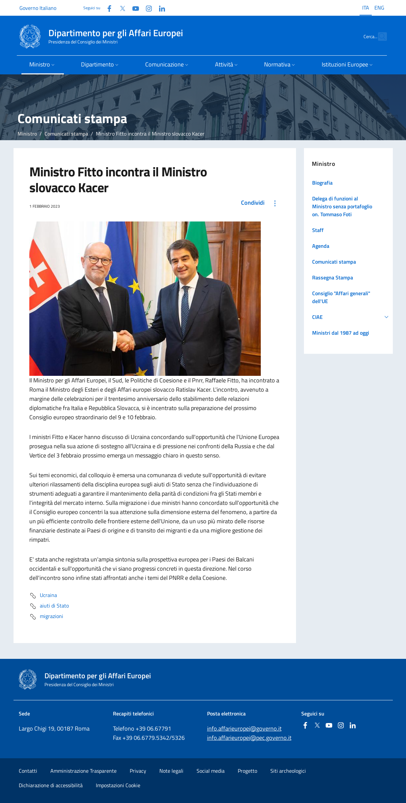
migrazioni (46, 616)
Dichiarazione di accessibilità (51, 785)
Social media (211, 771)
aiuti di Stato (49, 606)
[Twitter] (119, 7)
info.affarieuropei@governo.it (244, 728)
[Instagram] (146, 7)
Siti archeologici (288, 771)
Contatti (28, 771)
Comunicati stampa (66, 134)
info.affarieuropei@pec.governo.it (249, 737)
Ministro (27, 134)
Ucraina (43, 595)
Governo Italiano (37, 8)
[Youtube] (133, 7)
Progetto (247, 771)
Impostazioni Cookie (118, 785)
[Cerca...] (379, 36)
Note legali (171, 771)
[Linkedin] (159, 7)
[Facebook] (106, 7)
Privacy (138, 771)
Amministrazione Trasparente (83, 771)
